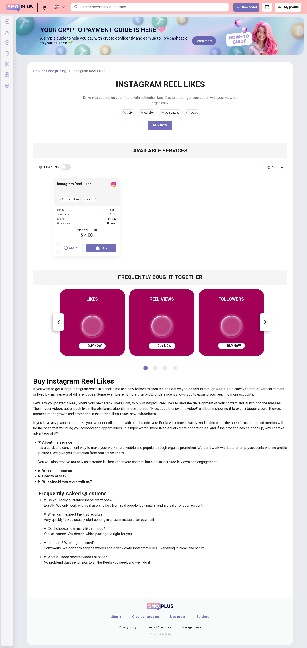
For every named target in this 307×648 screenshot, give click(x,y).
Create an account (145, 616)
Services (203, 616)
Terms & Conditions (159, 627)
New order (177, 616)
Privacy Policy (127, 627)
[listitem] (7, 21)
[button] (275, 167)
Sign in (116, 616)
